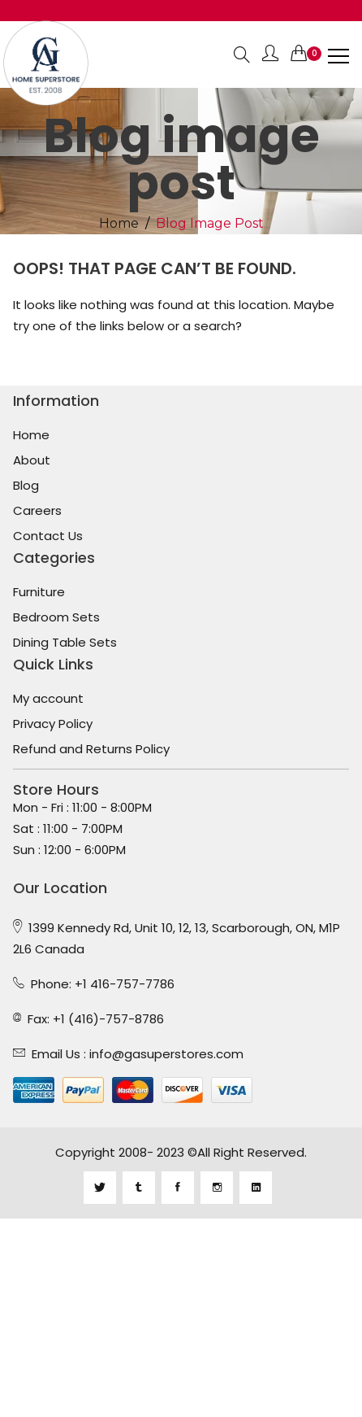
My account (48, 698)
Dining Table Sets (65, 642)
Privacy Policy (53, 723)
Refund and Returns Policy (91, 749)
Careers (37, 510)
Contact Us (48, 536)
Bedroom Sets (56, 617)
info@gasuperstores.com (166, 1053)
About (31, 460)
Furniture (39, 592)
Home (119, 223)
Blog (26, 485)
